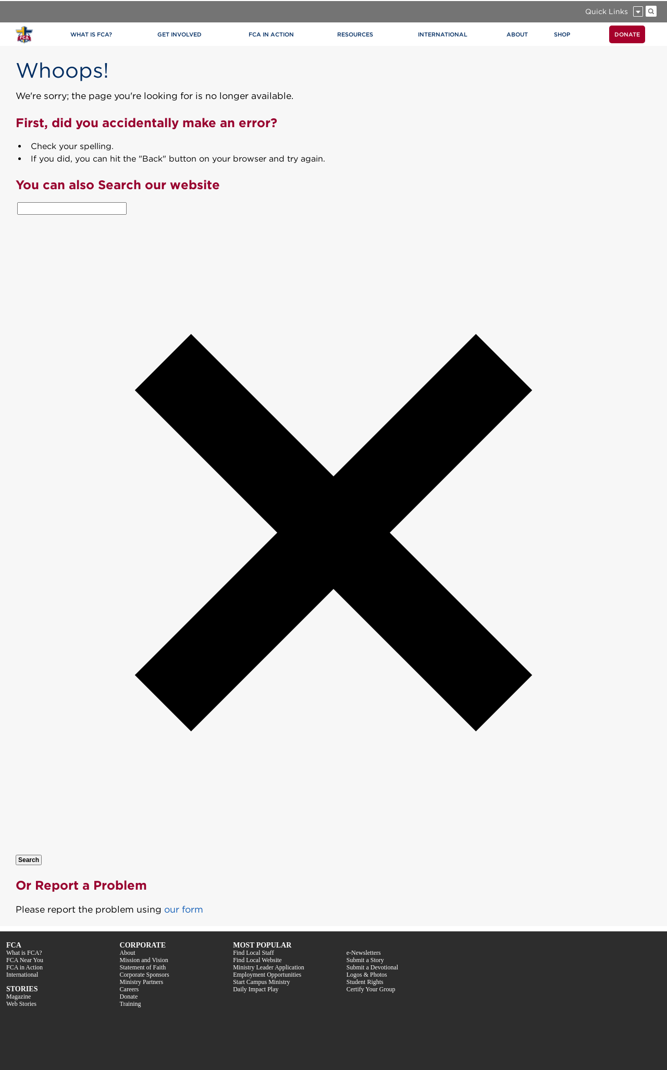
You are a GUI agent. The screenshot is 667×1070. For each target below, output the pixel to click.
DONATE (627, 34)
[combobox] (72, 208)
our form (183, 909)
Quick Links (606, 11)
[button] (333, 848)
